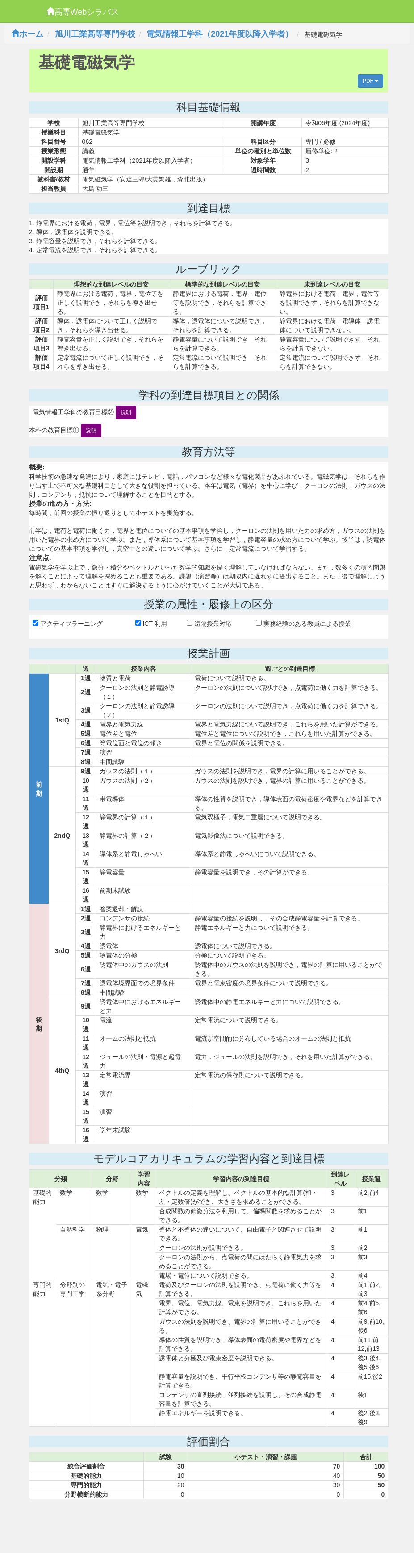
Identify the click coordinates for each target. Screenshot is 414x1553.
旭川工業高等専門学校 (95, 34)
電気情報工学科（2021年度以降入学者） (219, 34)
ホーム (27, 34)
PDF (370, 81)
